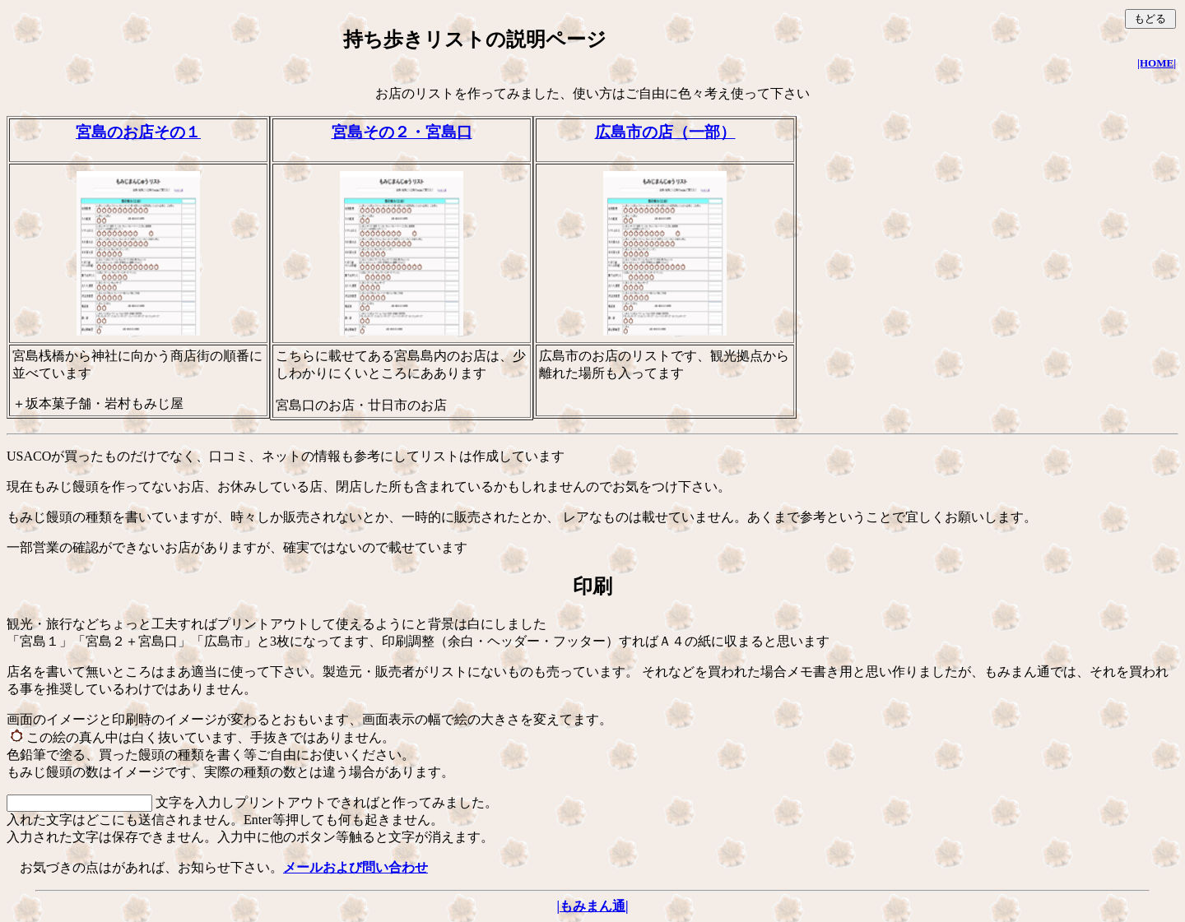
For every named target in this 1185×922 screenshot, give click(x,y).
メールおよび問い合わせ (355, 867)
